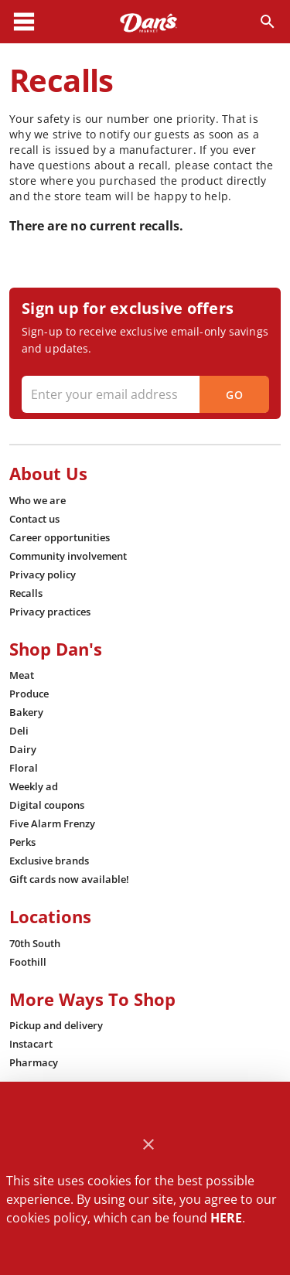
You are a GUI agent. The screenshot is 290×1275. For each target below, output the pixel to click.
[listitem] (37, 500)
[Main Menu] (24, 21)
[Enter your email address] (143, 394)
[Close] (148, 1144)
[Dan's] (148, 21)
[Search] (267, 21)
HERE (226, 1217)
